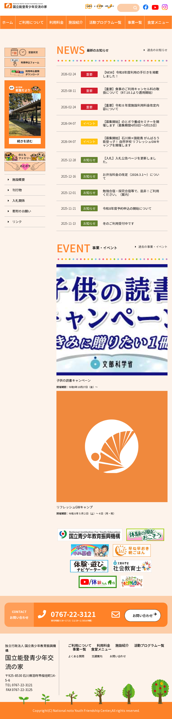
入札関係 (18, 200)
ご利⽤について (31, 22)
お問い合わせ (109, 6)
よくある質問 (87, 6)
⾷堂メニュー (158, 22)
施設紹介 (76, 22)
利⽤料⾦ (56, 22)
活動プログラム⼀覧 (105, 22)
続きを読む (25, 141)
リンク (17, 221)
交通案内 (67, 6)
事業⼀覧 (135, 22)
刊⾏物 (17, 190)
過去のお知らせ (157, 50)
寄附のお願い (21, 211)
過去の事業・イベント (153, 247)
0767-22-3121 (73, 614)
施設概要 (18, 179)
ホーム (7, 22)
